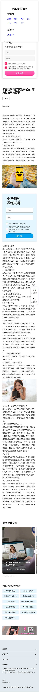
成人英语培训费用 (28, 612)
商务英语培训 (11, 601)
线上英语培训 (11, 607)
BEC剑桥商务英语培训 (11, 591)
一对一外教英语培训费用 (11, 618)
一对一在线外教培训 (10, 612)
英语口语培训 (28, 591)
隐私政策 (22, 63)
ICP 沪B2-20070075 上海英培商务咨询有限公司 (18, 672)
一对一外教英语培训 (28, 601)
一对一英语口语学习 (28, 607)
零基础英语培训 (28, 596)
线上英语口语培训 (10, 596)
